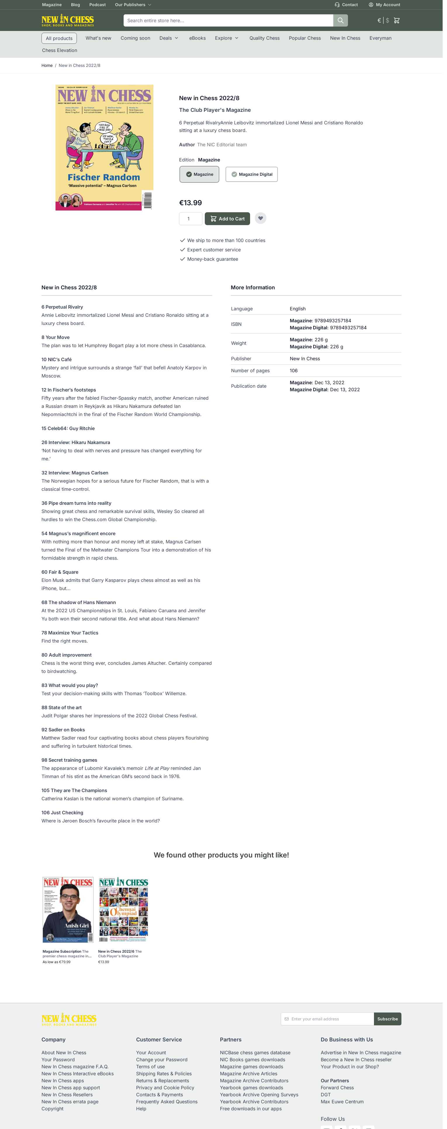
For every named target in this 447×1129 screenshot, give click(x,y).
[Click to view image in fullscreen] (104, 148)
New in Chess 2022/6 (120, 953)
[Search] (340, 20)
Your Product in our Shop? (350, 1066)
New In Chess (345, 38)
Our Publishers (130, 4)
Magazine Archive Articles (248, 1073)
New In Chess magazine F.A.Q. (75, 1066)
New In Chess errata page (69, 1101)
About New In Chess (63, 1052)
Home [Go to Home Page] (47, 65)
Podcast (97, 4)
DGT (326, 1094)
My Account (384, 4)
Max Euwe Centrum (342, 1101)
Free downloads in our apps (251, 1108)
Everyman (380, 38)
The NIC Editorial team (222, 144)
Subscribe (387, 1018)
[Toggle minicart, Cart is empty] (396, 20)
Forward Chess (337, 1087)
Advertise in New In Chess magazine (361, 1052)
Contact (346, 4)
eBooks (197, 38)
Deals (166, 38)
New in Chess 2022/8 (80, 65)
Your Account (151, 1052)
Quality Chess (265, 38)
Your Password (58, 1059)
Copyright (52, 1108)
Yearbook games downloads (251, 1087)
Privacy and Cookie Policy (165, 1087)
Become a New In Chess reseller (356, 1059)
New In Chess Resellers (67, 1094)
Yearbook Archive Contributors (254, 1101)
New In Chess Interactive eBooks (77, 1073)
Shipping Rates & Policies (164, 1073)
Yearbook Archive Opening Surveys (259, 1094)
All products (59, 38)
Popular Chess (305, 38)
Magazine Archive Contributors (254, 1080)
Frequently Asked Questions (166, 1101)
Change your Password (162, 1059)
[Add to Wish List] (260, 218)
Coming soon (135, 38)
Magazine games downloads (251, 1066)
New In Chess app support (70, 1087)
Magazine (52, 4)
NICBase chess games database (255, 1052)
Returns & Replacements (162, 1080)
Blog (75, 4)
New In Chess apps (62, 1080)
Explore (223, 38)
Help (141, 1108)
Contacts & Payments (159, 1094)
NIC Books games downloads (252, 1059)
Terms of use (150, 1066)
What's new (98, 38)
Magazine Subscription (67, 953)
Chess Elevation (59, 50)
